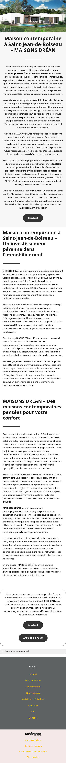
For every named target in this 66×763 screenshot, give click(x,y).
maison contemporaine (19, 100)
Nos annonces (33, 686)
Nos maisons (33, 692)
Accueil (33, 674)
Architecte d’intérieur (33, 699)
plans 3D (12, 325)
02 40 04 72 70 (33, 638)
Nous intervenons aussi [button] (15, 651)
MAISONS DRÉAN (12, 507)
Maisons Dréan (33, 680)
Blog (33, 711)
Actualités (33, 705)
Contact (33, 218)
